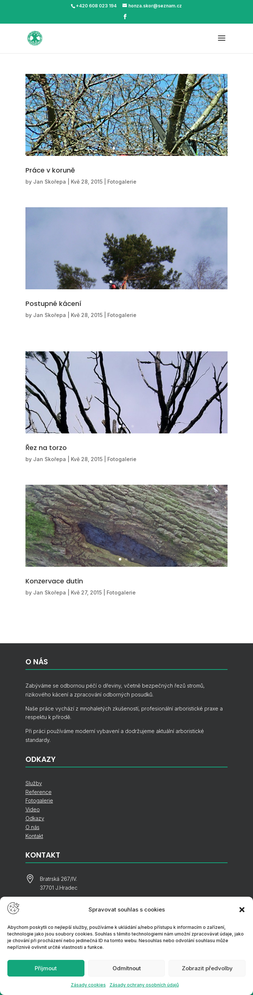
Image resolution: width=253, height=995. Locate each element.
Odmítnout (126, 968)
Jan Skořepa (49, 181)
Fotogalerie (121, 181)
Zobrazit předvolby (207, 968)
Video (32, 809)
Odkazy (34, 818)
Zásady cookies (88, 985)
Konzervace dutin (54, 581)
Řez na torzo (46, 447)
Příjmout (46, 968)
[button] (242, 909)
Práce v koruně (50, 170)
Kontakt (34, 836)
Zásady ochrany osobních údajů (144, 985)
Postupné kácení (53, 303)
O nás (32, 827)
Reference (38, 792)
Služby (33, 783)
